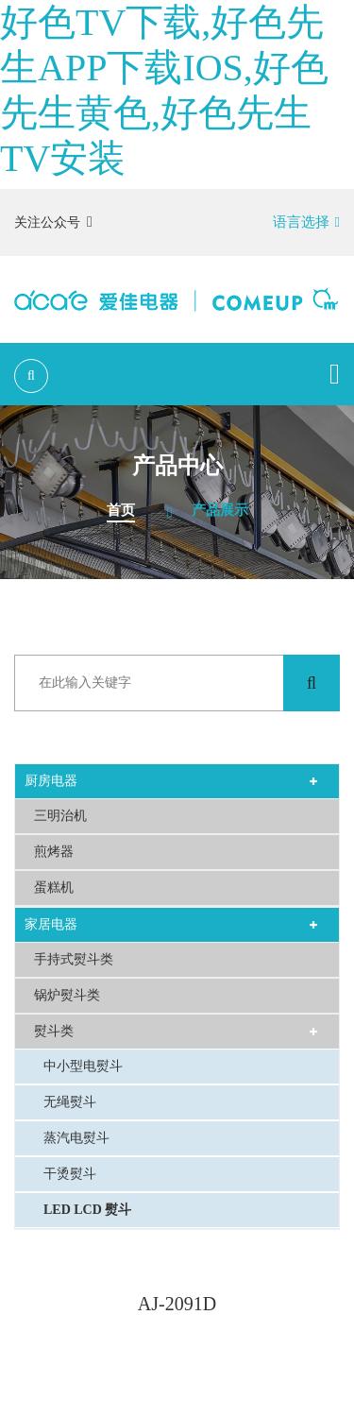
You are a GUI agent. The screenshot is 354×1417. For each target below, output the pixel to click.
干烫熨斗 (69, 1174)
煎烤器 (54, 852)
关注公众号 (53, 222)
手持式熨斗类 (73, 959)
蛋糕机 (54, 887)
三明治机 (60, 816)
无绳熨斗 (69, 1102)
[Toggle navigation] (334, 374)
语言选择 (306, 222)
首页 (121, 510)
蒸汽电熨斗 (76, 1138)
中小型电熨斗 (83, 1066)
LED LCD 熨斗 (87, 1210)
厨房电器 (51, 781)
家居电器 (51, 924)
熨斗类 (54, 1031)
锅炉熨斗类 (67, 995)
